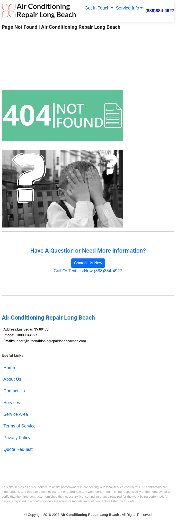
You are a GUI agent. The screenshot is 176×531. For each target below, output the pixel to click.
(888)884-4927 (159, 10)
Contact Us (14, 391)
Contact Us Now (88, 263)
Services (11, 402)
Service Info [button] (127, 8)
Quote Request (18, 449)
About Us (12, 379)
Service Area (15, 414)
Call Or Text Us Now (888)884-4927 (88, 270)
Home (9, 367)
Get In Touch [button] (97, 8)
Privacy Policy (16, 437)
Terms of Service (19, 426)
